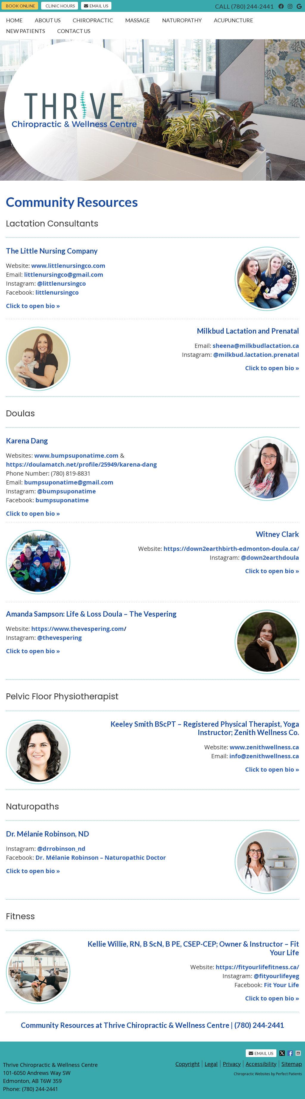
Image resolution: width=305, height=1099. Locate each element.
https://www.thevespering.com (78, 629)
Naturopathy (182, 20)
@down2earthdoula (270, 558)
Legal (211, 1063)
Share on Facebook (290, 1053)
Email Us (96, 5)
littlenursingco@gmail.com (63, 275)
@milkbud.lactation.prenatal (256, 355)
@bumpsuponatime (66, 491)
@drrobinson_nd (61, 849)
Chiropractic (93, 20)
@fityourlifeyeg (276, 976)
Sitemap (291, 1063)
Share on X (282, 1053)
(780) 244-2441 (252, 6)
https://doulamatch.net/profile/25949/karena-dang (81, 464)
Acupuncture (233, 20)
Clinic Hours (60, 5)
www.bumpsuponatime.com (76, 455)
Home (14, 20)
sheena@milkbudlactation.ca (256, 346)
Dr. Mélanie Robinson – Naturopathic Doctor (100, 857)
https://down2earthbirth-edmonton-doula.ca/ (231, 549)
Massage (137, 20)
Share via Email (298, 1053)
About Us (47, 20)
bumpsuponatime (62, 500)
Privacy (232, 1063)
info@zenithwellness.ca (264, 756)
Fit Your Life (281, 985)
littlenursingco (57, 292)
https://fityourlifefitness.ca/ (257, 967)
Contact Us (73, 31)
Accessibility (261, 1063)
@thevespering (59, 638)
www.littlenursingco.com (68, 266)
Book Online (20, 5)
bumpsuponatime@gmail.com (68, 482)
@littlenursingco (61, 283)
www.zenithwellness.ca (264, 747)
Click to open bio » (33, 306)
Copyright (187, 1063)
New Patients (25, 31)
